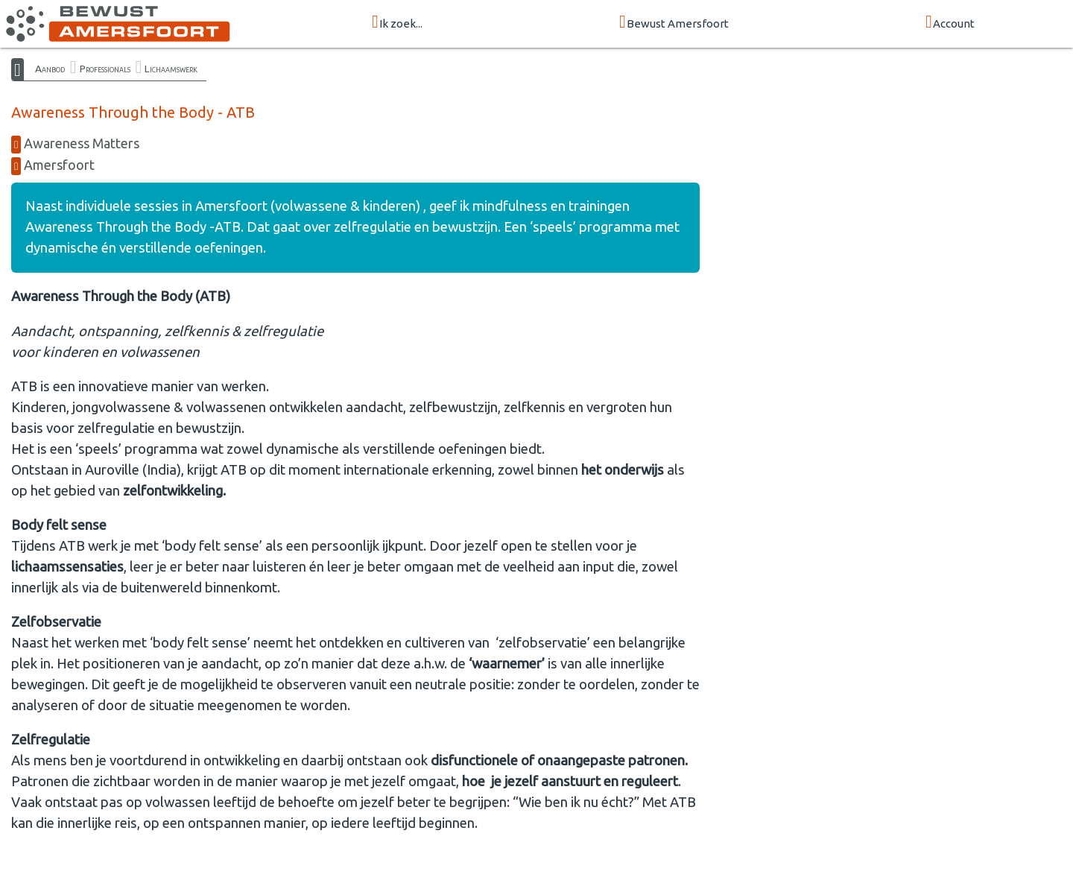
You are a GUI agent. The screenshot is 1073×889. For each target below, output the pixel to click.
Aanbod (50, 69)
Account (950, 22)
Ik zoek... (397, 22)
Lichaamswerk (171, 69)
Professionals (105, 69)
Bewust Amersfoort (674, 22)
